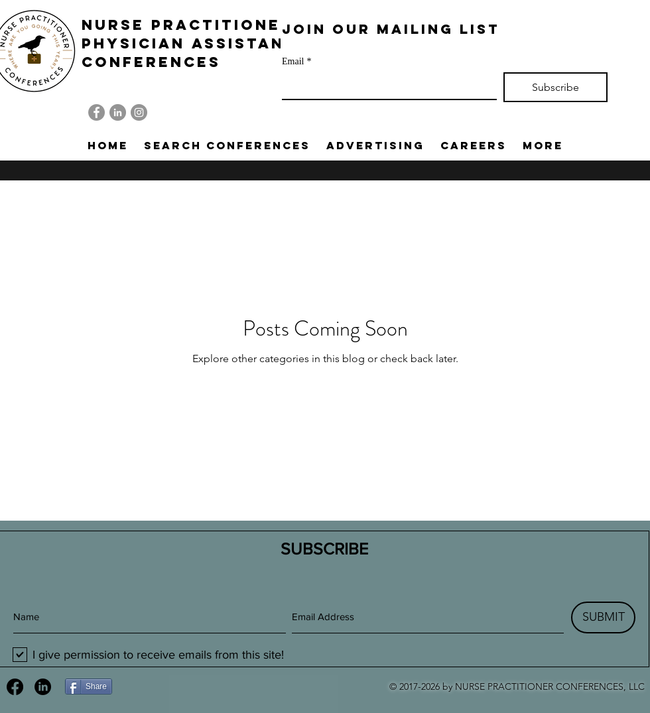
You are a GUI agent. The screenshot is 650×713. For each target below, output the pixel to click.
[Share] (88, 686)
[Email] (385, 85)
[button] (227, 145)
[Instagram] (139, 112)
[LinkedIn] (117, 112)
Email (296, 61)
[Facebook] (96, 112)
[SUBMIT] (603, 617)
